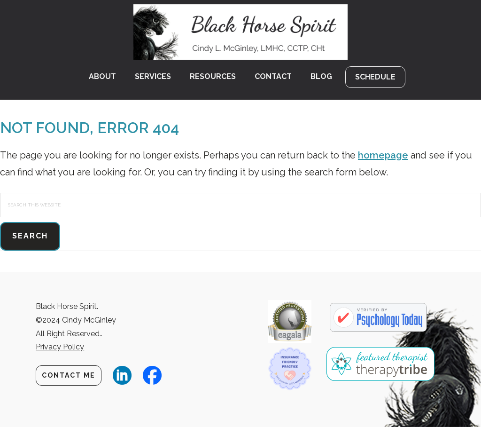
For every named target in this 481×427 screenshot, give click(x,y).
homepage (383, 155)
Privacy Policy (60, 346)
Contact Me (68, 375)
